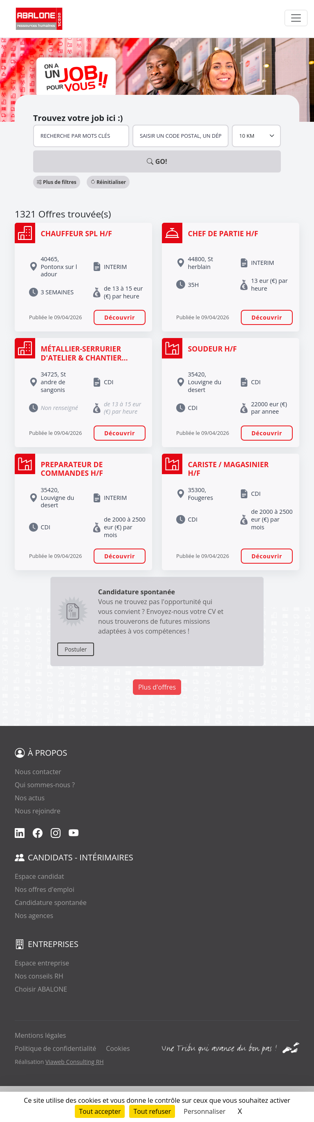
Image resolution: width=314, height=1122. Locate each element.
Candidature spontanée (51, 902)
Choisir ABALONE (41, 989)
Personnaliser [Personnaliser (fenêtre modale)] (204, 1111)
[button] (56, 182)
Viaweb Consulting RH (74, 1062)
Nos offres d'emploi (44, 889)
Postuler (76, 649)
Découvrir (119, 317)
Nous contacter (38, 771)
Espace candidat (39, 876)
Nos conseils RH (39, 976)
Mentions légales (40, 1035)
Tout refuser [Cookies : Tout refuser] (152, 1111)
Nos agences (34, 915)
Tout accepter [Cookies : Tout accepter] (100, 1111)
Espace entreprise (42, 963)
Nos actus (30, 797)
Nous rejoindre (38, 810)
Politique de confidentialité (55, 1048)
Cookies (118, 1048)
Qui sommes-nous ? (45, 784)
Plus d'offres (157, 687)
